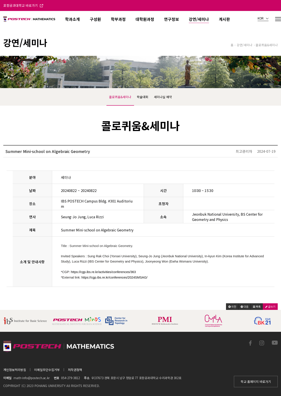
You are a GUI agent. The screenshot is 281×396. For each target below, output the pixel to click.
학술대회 (142, 97)
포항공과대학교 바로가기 (23, 5)
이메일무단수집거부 (47, 370)
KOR (263, 18)
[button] (232, 306)
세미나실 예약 (163, 97)
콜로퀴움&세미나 (120, 97)
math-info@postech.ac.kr (31, 378)
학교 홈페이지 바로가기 (256, 381)
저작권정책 (75, 370)
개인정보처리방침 (14, 370)
